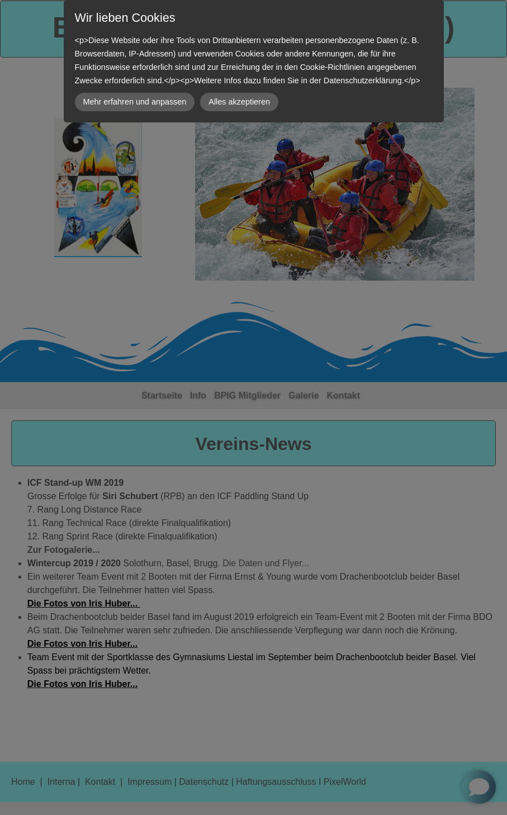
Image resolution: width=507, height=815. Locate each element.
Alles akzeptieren (239, 101)
